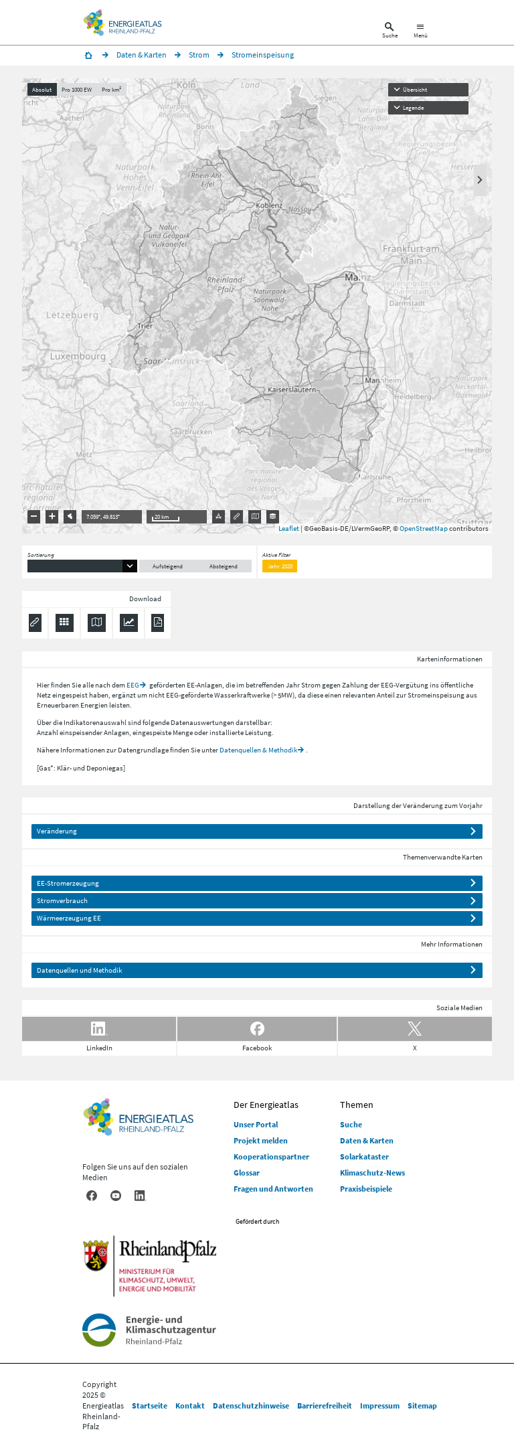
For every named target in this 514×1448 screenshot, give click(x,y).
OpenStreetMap (424, 528)
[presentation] (256, 306)
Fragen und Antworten (273, 1189)
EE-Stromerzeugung (68, 883)
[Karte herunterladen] (97, 623)
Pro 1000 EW (77, 89)
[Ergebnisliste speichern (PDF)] (157, 623)
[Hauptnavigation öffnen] (421, 32)
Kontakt (190, 1405)
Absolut (42, 89)
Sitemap (422, 1405)
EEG (132, 685)
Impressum (380, 1405)
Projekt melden (261, 1140)
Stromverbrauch (62, 900)
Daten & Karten (367, 1140)
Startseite (149, 1405)
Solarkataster (364, 1156)
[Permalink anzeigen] (35, 623)
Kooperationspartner (271, 1156)
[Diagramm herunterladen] (129, 623)
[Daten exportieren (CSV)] (65, 623)
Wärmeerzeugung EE (69, 917)
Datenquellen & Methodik (258, 749)
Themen (356, 1105)
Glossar (247, 1173)
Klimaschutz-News (372, 1173)
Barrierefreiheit (324, 1405)
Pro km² (111, 89)
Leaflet (288, 528)
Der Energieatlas (266, 1105)
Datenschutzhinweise (251, 1405)
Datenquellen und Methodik (79, 970)
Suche (351, 1124)
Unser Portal (256, 1124)
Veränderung (57, 830)
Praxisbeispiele (366, 1189)
